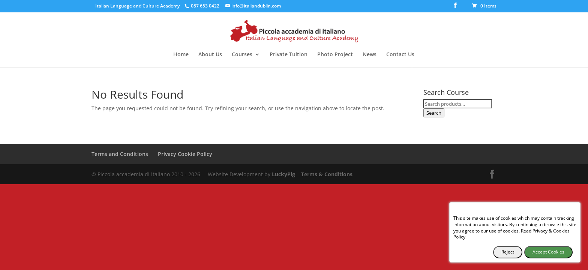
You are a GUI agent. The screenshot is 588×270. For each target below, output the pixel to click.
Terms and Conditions (120, 154)
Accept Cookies (548, 252)
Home (181, 55)
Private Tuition (289, 55)
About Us (210, 55)
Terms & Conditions (326, 174)
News (369, 55)
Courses (242, 55)
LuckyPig (283, 174)
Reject (507, 252)
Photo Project (335, 55)
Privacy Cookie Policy (185, 154)
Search (433, 113)
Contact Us (400, 55)
